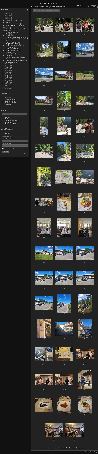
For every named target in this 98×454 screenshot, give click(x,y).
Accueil (34, 7)
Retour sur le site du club (49, 3)
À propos (8, 122)
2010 (6, 82)
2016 (6, 72)
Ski (7, 22)
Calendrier (8, 104)
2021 (6, 63)
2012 (6, 78)
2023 (6, 17)
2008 (6, 85)
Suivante (72, 448)
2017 (6, 70)
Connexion (8, 133)
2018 (6, 68)
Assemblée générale (12, 24)
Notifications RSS (10, 124)
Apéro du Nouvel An (12, 20)
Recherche (8, 119)
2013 (6, 77)
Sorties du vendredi (12, 49)
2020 (6, 65)
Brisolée (8, 52)
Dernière (79, 448)
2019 (6, 67)
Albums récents (10, 101)
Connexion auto (8, 149)
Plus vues (8, 98)
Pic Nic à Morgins (11, 42)
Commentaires (10, 120)
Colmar (8, 35)
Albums (4, 10)
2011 (6, 80)
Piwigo (95, 452)
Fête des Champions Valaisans (16, 57)
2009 (6, 83)
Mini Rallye (9, 47)
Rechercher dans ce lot (47, 10)
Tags (6, 117)
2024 (6, 15)
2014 (6, 75)
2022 (6, 19)
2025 (6, 14)
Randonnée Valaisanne (13, 45)
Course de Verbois (12, 50)
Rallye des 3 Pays (12, 44)
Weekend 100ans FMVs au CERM (17, 39)
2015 (6, 73)
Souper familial (11, 32)
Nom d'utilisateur (7, 139)
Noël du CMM (10, 62)
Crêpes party (10, 55)
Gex (7, 34)
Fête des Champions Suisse (15, 60)
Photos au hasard (10, 102)
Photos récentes (10, 99)
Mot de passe (6, 143)
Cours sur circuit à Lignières (15, 37)
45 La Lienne (10, 53)
